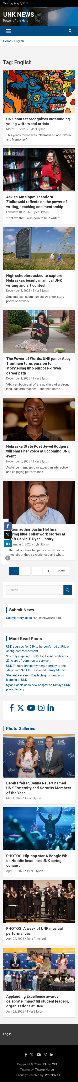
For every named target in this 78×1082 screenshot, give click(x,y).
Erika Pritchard (36, 938)
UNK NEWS (18, 14)
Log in (7, 1034)
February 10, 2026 (18, 212)
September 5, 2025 (18, 544)
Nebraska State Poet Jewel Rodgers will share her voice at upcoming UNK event (38, 451)
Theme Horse (44, 1070)
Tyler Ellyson (37, 129)
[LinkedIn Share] (8, 543)
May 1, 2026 (14, 798)
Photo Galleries (20, 728)
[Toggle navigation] (8, 31)
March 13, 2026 (16, 129)
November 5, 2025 (18, 461)
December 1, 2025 (18, 378)
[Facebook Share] (8, 526)
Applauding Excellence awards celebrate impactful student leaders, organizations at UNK (37, 1001)
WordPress (52, 1075)
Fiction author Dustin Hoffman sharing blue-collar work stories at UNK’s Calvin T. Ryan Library (35, 534)
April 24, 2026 (15, 938)
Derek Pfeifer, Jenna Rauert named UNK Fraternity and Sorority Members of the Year (38, 788)
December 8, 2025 (18, 290)
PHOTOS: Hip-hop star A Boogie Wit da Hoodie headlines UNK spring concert (37, 861)
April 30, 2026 (15, 871)
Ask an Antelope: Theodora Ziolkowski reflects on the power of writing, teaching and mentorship (36, 202)
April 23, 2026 (15, 1011)
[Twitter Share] (8, 535)
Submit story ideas (19, 618)
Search (67, 590)
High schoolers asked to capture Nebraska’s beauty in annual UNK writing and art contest (34, 280)
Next (61, 571)
